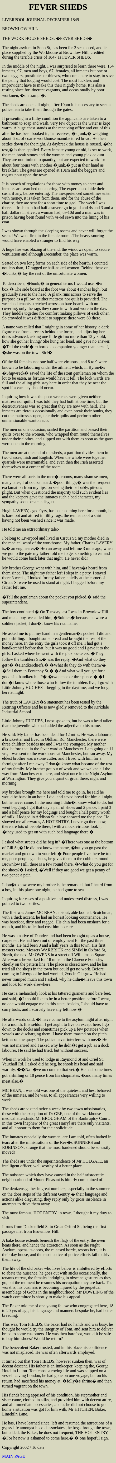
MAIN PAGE (13, 1456)
